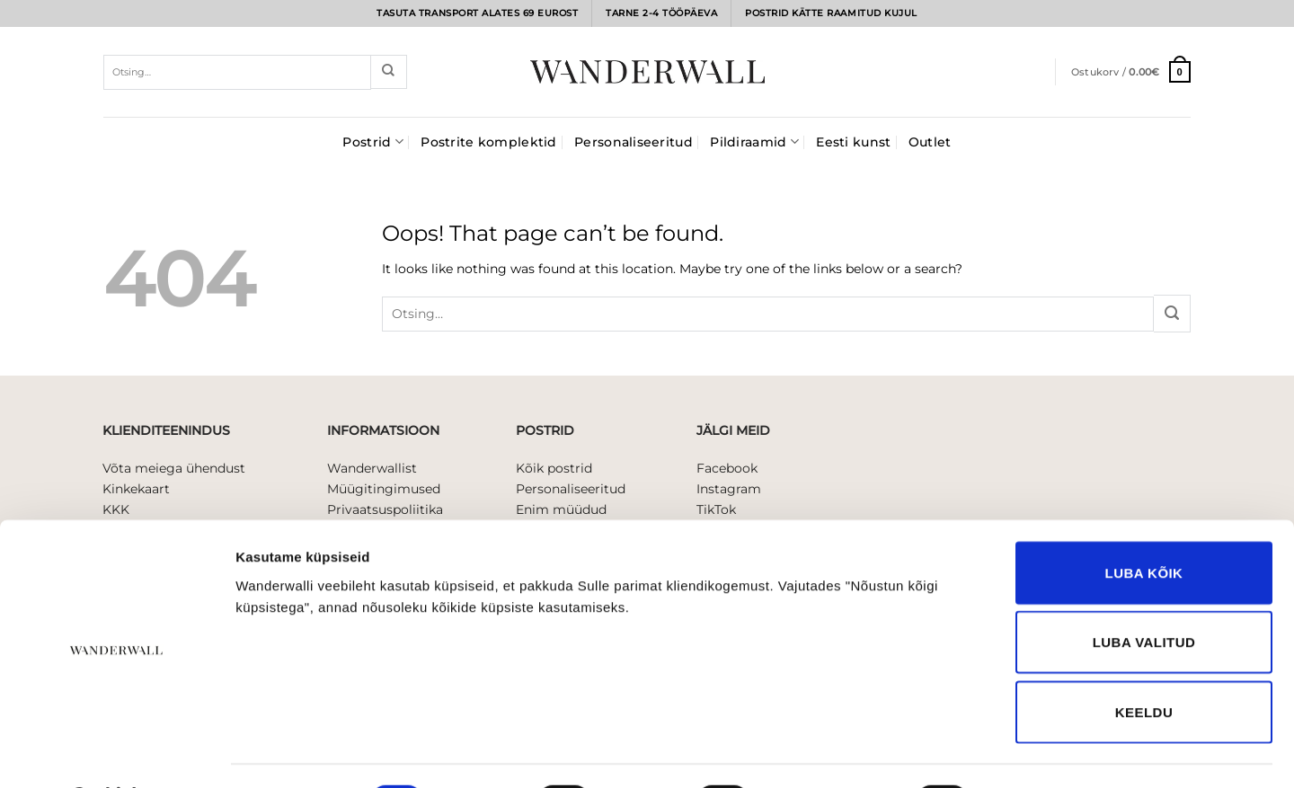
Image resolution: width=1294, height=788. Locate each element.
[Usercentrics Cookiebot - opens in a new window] (116, 752)
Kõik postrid (554, 468)
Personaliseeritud (633, 142)
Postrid (372, 141)
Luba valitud (1144, 595)
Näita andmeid (1048, 752)
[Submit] (388, 72)
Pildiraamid (754, 141)
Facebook (727, 468)
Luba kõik (1144, 525)
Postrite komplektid (488, 142)
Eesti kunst (853, 142)
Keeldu (1144, 664)
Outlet (930, 142)
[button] (1131, 71)
